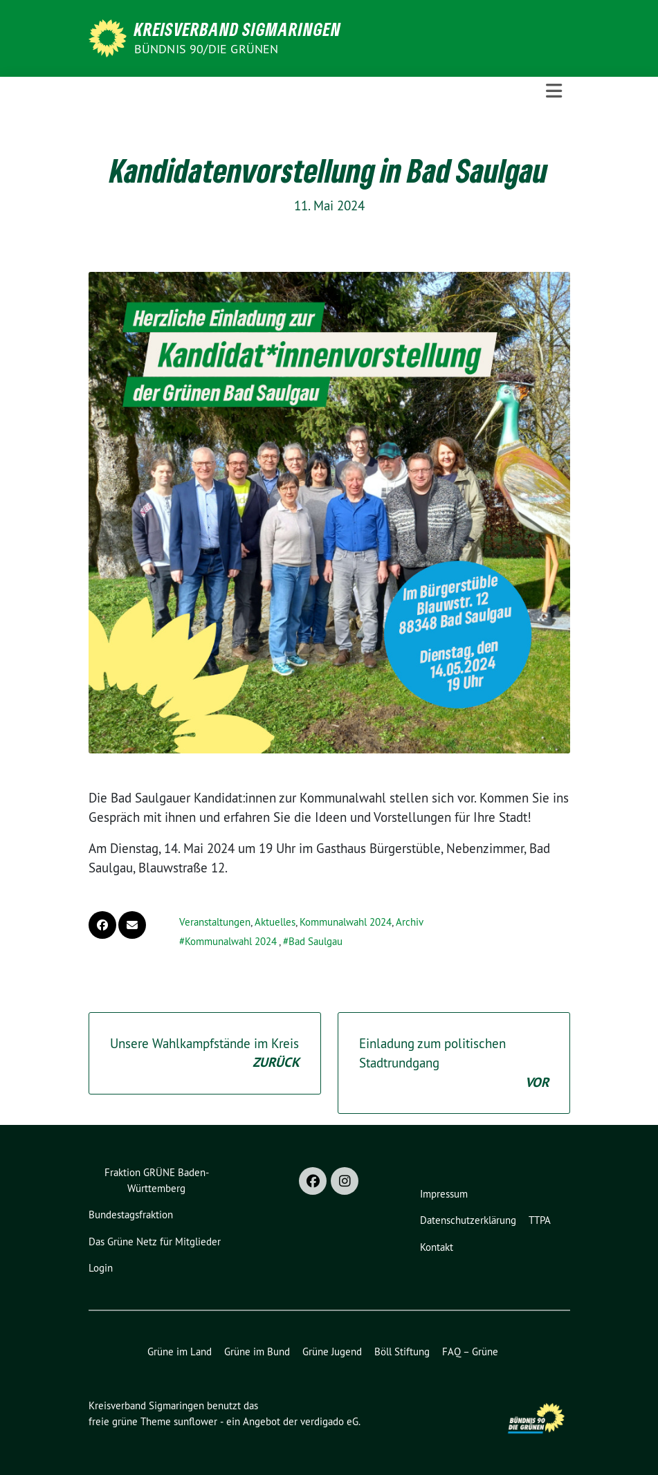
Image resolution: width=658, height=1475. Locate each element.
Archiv (409, 921)
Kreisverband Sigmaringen (237, 29)
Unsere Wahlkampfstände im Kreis (205, 1054)
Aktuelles (275, 921)
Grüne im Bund (257, 1351)
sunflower (195, 1421)
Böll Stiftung (402, 1351)
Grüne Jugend (332, 1351)
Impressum (444, 1193)
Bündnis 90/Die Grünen (206, 49)
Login (101, 1267)
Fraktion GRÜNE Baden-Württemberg (156, 1180)
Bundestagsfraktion (131, 1214)
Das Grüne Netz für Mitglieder (155, 1241)
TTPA (540, 1220)
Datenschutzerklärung (468, 1220)
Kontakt (436, 1247)
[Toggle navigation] (554, 91)
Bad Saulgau (315, 941)
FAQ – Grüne (470, 1351)
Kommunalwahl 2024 (346, 921)
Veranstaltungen (214, 921)
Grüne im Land (179, 1351)
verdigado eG (329, 1421)
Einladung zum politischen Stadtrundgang (454, 1064)
